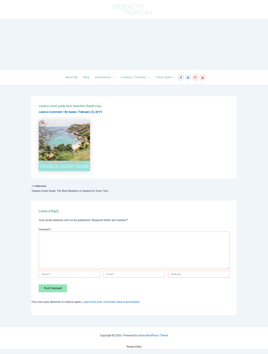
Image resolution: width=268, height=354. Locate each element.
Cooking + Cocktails (135, 77)
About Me (71, 77)
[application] (113, 77)
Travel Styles (165, 77)
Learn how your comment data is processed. (111, 302)
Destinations (105, 77)
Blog (86, 77)
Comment (45, 229)
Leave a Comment (50, 112)
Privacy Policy (133, 346)
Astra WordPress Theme (153, 335)
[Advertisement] (134, 44)
